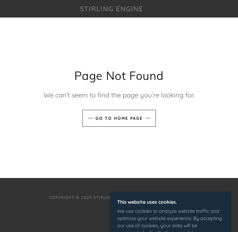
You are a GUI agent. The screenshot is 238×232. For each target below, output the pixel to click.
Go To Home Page (119, 118)
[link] (112, 9)
